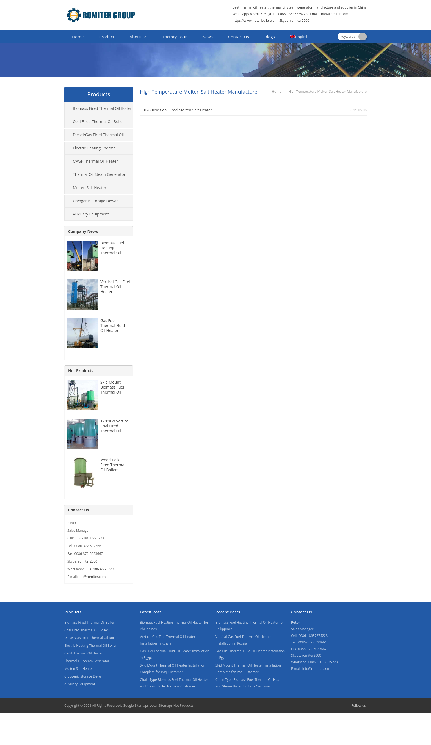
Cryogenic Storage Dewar (95, 200)
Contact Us (238, 36)
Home (78, 36)
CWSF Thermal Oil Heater (95, 161)
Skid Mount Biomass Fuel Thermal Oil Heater (112, 390)
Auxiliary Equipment (91, 214)
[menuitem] (299, 37)
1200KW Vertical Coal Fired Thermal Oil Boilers (114, 428)
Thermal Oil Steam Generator (99, 174)
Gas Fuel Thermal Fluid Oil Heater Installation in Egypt (112, 330)
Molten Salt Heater (89, 187)
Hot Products (80, 370)
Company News (83, 231)
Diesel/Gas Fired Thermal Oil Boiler (94, 136)
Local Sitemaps (161, 705)
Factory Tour (175, 36)
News (207, 36)
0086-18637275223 (99, 569)
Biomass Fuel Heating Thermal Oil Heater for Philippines (112, 252)
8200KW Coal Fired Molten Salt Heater (178, 110)
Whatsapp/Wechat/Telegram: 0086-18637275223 (270, 14)
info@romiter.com (334, 14)
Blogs (269, 36)
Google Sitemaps (136, 705)
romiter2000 (87, 561)
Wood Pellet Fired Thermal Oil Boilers (112, 464)
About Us (138, 36)
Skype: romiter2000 (294, 20)
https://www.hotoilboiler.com (255, 20)
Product (106, 36)
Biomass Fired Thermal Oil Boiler (102, 108)
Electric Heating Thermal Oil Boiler (94, 150)
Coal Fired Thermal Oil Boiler (98, 121)
